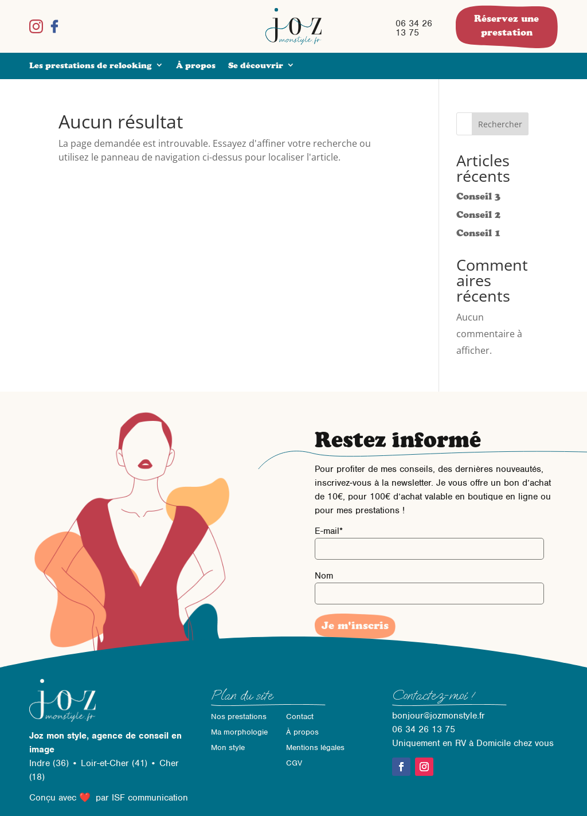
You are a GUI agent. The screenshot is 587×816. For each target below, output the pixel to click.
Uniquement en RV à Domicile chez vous (473, 743)
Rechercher (500, 124)
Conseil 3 (478, 196)
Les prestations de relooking (90, 65)
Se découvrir (255, 65)
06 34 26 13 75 (414, 28)
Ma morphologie (239, 732)
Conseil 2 (478, 214)
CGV (294, 763)
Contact (300, 716)
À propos (196, 65)
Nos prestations (239, 716)
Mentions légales (315, 747)
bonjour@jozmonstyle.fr (438, 715)
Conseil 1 (478, 233)
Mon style (228, 747)
